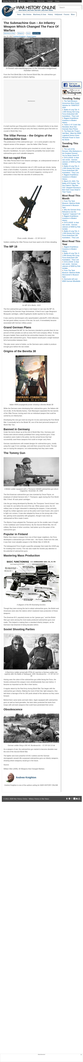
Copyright (50, 1)
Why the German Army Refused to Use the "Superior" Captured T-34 (71, 212)
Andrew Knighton (26, 777)
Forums (66, 14)
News (19, 14)
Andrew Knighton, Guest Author (24, 36)
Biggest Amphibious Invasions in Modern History (70, 120)
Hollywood (58, 14)
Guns (28, 33)
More (73, 14)
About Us (22, 1)
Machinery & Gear (39, 14)
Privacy (57, 1)
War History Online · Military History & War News (31, 799)
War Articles (27, 14)
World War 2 (36, 33)
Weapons (20, 33)
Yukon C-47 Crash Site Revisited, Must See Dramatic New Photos (71, 127)
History (50, 14)
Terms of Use (40, 1)
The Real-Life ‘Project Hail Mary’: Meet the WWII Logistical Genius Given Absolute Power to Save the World (71, 135)
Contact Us (31, 1)
